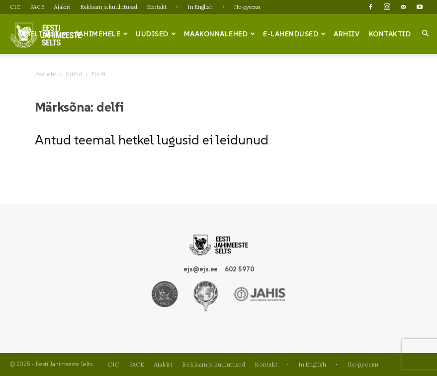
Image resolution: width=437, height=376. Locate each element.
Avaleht (45, 73)
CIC (15, 6)
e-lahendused (294, 33)
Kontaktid (390, 33)
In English (200, 6)
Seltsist (47, 33)
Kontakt (157, 6)
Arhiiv (346, 33)
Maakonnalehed (220, 33)
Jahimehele (101, 33)
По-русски (247, 6)
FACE (37, 6)
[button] (425, 33)
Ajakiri (62, 6)
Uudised (156, 33)
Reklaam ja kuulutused (108, 6)
